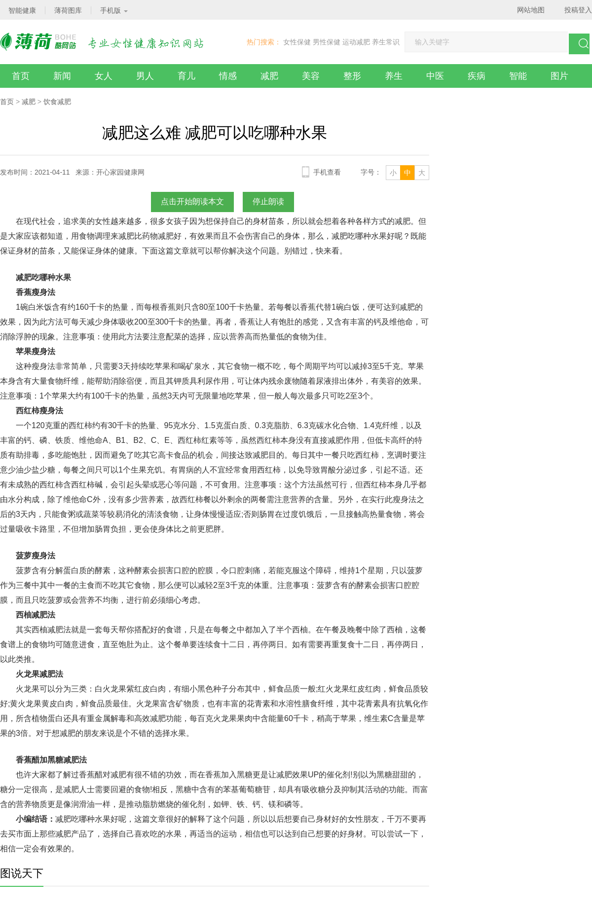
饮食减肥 (57, 102)
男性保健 (326, 42)
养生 (394, 76)
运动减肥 (356, 42)
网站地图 (531, 10)
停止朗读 (268, 201)
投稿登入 (578, 10)
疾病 (476, 76)
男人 (145, 76)
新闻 (62, 76)
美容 (311, 76)
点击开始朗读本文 (192, 201)
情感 (228, 76)
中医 (435, 76)
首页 (21, 76)
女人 (103, 76)
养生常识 (386, 42)
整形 (352, 76)
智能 (518, 76)
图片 (559, 76)
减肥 (269, 76)
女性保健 (297, 42)
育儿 (186, 76)
